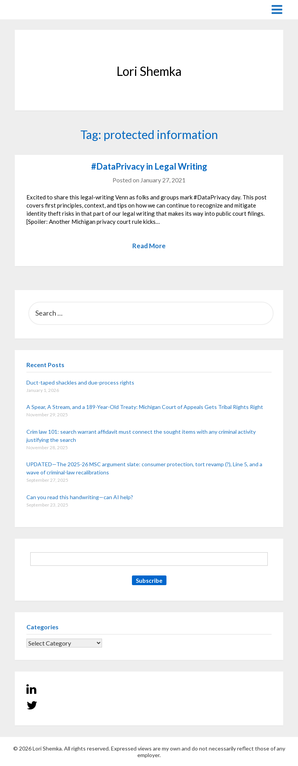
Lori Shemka (38, 9)
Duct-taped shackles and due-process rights (80, 382)
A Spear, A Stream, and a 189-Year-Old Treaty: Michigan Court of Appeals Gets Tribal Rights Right (144, 407)
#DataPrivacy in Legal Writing (149, 166)
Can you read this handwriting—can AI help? (79, 497)
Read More (149, 246)
